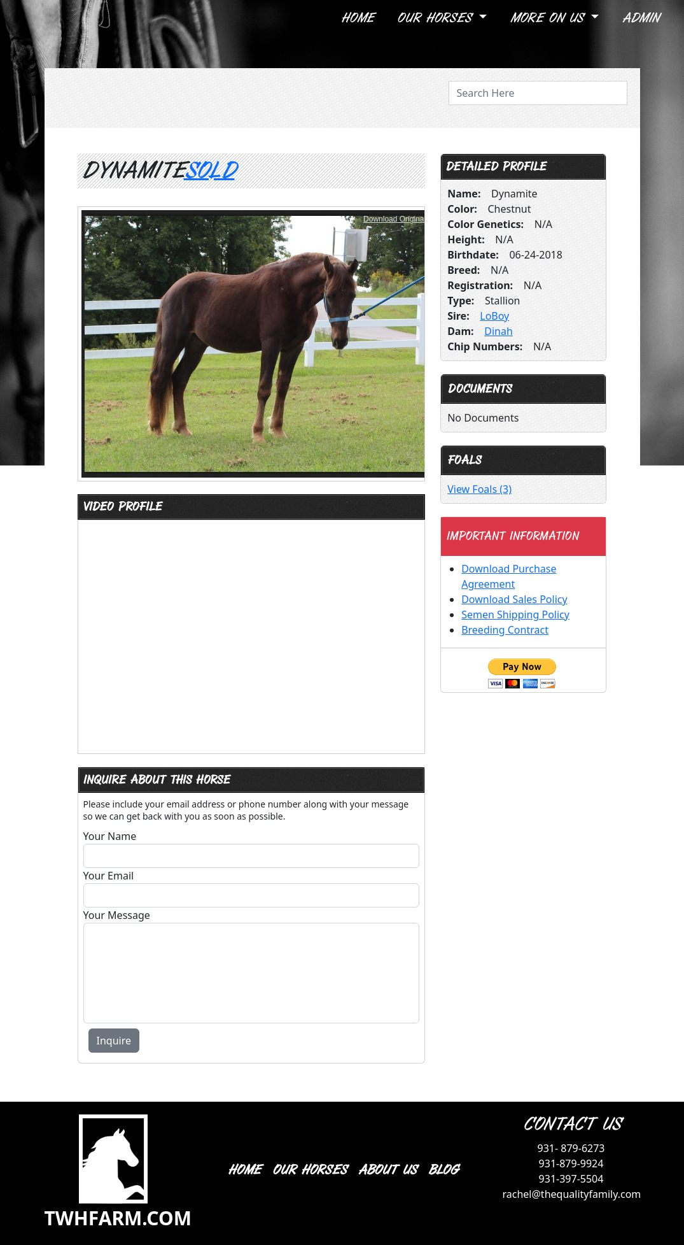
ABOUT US (387, 1170)
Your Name (110, 836)
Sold (209, 171)
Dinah (498, 331)
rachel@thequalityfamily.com (572, 1194)
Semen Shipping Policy (515, 615)
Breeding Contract (504, 630)
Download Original (394, 219)
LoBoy (494, 316)
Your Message (116, 915)
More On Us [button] (549, 18)
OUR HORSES (309, 1170)
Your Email (108, 876)
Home (356, 18)
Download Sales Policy (514, 599)
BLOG (442, 1170)
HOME (243, 1170)
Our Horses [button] (436, 18)
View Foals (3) (479, 489)
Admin (640, 18)
